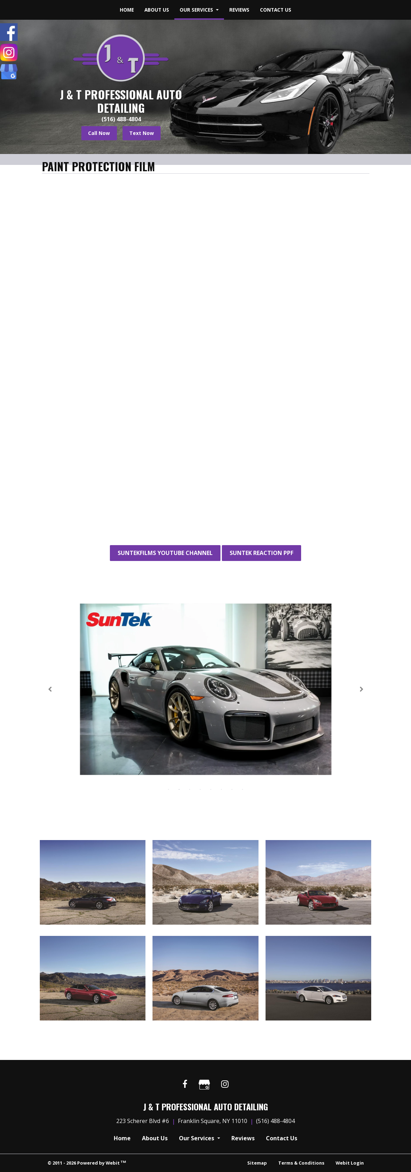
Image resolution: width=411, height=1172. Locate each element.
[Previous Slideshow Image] (50, 689)
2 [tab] (179, 788)
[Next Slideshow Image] (361, 689)
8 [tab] (242, 788)
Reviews (239, 9)
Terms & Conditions (301, 1163)
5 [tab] (210, 788)
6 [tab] (221, 788)
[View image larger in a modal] (92, 882)
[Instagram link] (225, 1084)
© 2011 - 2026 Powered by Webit (87, 1162)
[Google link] (204, 1085)
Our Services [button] (197, 9)
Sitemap (257, 1163)
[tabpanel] (205, 689)
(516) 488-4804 (121, 119)
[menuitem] (126, 10)
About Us (156, 9)
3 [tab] (189, 788)
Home (127, 9)
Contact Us (275, 9)
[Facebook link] (185, 1084)
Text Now (141, 133)
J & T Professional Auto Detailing (121, 101)
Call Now (99, 133)
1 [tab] (168, 788)
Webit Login (350, 1163)
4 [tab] (200, 788)
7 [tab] (232, 788)
